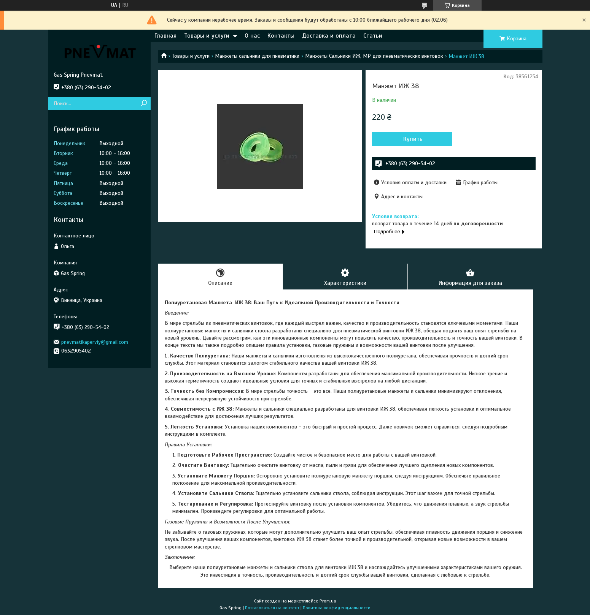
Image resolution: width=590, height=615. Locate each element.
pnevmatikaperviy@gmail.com (94, 342)
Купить (413, 139)
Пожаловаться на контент (272, 607)
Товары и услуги (206, 36)
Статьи (372, 36)
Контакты (280, 36)
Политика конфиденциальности (337, 607)
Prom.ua (328, 601)
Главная (165, 36)
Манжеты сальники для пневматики (257, 56)
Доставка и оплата (329, 36)
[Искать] (144, 103)
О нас (252, 36)
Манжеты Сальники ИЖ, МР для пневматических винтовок (374, 56)
